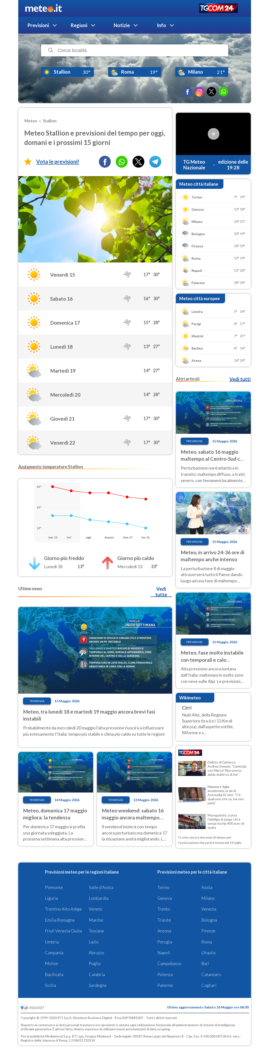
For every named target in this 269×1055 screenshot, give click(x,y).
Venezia (208, 909)
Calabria (97, 974)
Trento (163, 909)
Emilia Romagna (59, 920)
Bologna (209, 920)
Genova (164, 898)
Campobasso (169, 963)
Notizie (122, 25)
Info (161, 25)
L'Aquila (208, 952)
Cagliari (208, 985)
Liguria (51, 898)
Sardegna (97, 985)
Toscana (96, 930)
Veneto (95, 909)
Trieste (164, 920)
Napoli (163, 952)
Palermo (165, 985)
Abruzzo (96, 952)
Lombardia (98, 898)
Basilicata (54, 974)
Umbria (52, 941)
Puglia (95, 963)
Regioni (79, 25)
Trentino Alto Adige (63, 909)
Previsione (194, 441)
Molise (51, 963)
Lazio (94, 941)
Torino (163, 887)
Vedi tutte (161, 591)
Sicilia (50, 985)
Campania (54, 952)
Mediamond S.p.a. (58, 1036)
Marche (96, 920)
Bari (205, 963)
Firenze (208, 930)
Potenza (165, 974)
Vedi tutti (240, 379)
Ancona (164, 930)
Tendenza (37, 701)
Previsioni (38, 25)
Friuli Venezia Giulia (63, 930)
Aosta (206, 887)
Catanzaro (211, 974)
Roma (206, 941)
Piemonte (54, 887)
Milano (208, 898)
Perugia (164, 941)
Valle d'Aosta (101, 887)
